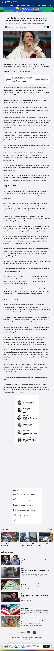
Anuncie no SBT (16, 637)
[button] (10, 540)
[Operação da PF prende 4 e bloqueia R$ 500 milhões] (27, 494)
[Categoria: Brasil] (22, 568)
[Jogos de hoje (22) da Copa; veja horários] (27, 505)
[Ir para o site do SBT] (34, 632)
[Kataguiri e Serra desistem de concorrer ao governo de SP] (27, 515)
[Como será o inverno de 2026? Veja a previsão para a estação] (27, 500)
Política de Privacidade (20, 647)
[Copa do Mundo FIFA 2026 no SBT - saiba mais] (27, 9)
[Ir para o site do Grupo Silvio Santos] (24, 632)
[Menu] (52, 1)
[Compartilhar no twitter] (48, 27)
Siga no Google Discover (41, 79)
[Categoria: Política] (23, 557)
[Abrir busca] (49, 1)
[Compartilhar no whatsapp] (45, 27)
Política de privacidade (27, 637)
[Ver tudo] (50, 529)
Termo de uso (38, 637)
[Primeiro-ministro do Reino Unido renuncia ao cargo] (27, 510)
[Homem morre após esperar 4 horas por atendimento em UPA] (27, 521)
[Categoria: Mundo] (22, 593)
